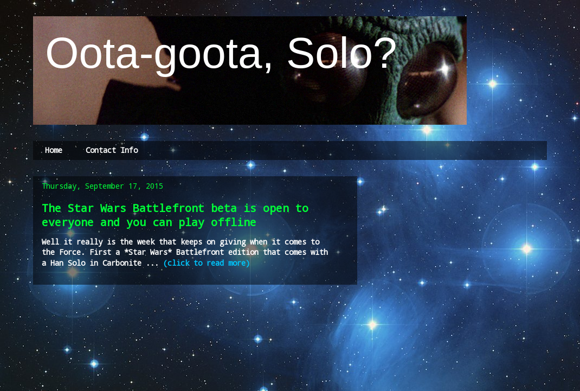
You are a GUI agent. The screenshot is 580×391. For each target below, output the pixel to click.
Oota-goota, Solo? (215, 53)
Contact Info (112, 150)
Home (53, 150)
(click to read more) (206, 263)
